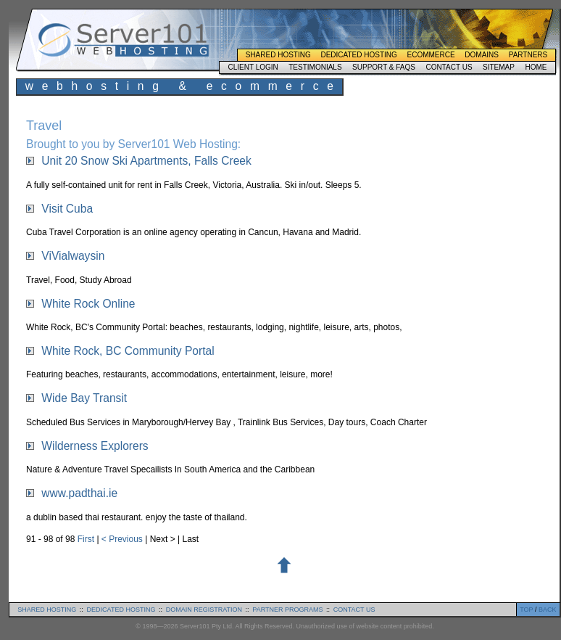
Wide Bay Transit (84, 398)
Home (536, 67)
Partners (528, 55)
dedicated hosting (121, 609)
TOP (526, 609)
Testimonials (314, 67)
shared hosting (46, 609)
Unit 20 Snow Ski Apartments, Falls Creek (146, 161)
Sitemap (499, 67)
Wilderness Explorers (94, 446)
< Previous (123, 539)
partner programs (287, 609)
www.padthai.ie (79, 493)
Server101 (123, 40)
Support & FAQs (383, 67)
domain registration (204, 609)
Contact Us (448, 67)
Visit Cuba (67, 208)
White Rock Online (88, 304)
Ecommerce (431, 55)
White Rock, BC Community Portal (127, 351)
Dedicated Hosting (358, 55)
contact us (354, 609)
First (87, 539)
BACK (548, 609)
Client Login (253, 67)
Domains (482, 55)
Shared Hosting (278, 55)
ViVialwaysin (72, 256)
